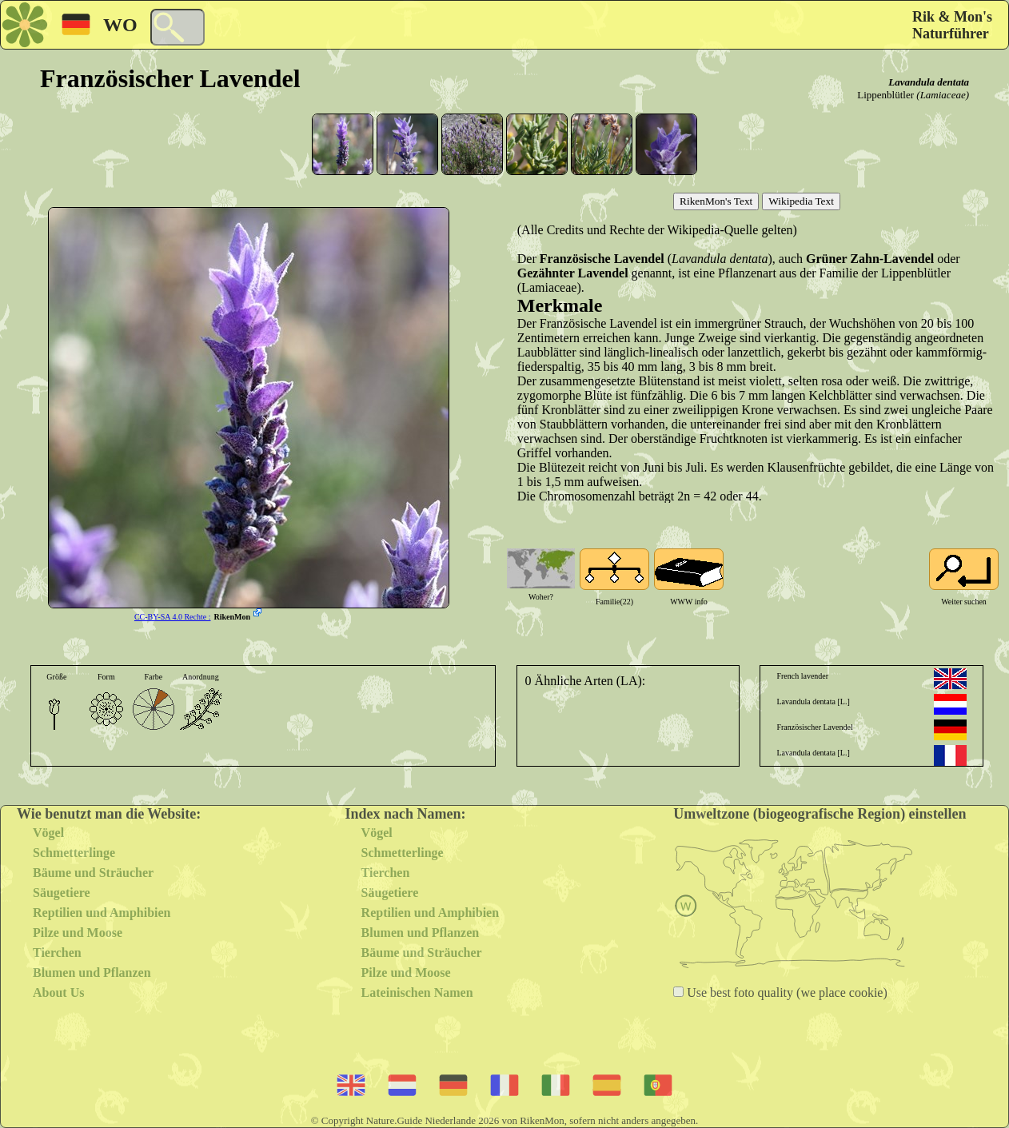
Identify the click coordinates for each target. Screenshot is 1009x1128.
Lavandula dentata (928, 82)
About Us (58, 992)
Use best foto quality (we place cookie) (785, 992)
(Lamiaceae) (942, 95)
